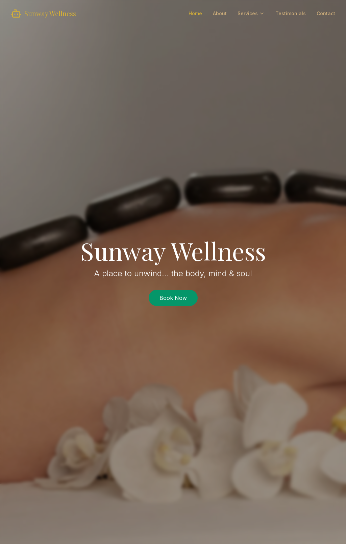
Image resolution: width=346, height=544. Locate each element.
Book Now (173, 297)
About (220, 13)
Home (195, 13)
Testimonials (290, 13)
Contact (326, 13)
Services (251, 13)
